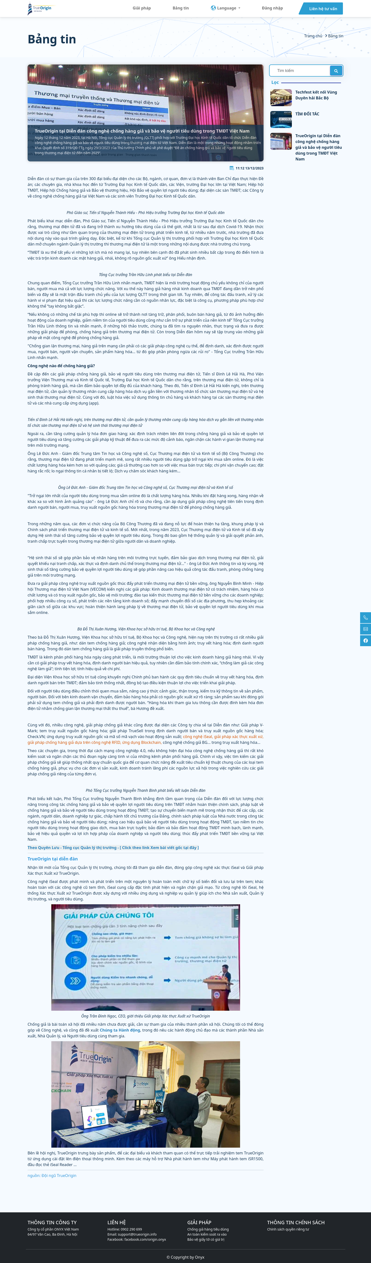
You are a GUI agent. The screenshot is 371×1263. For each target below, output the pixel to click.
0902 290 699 (131, 1229)
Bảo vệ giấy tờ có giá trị (205, 1239)
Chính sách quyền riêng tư (288, 1229)
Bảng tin (181, 8)
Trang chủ (313, 36)
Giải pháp (142, 8)
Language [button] (224, 8)
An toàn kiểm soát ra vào (207, 1234)
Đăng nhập (272, 8)
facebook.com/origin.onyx (145, 1239)
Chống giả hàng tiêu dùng (208, 1229)
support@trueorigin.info (137, 1234)
